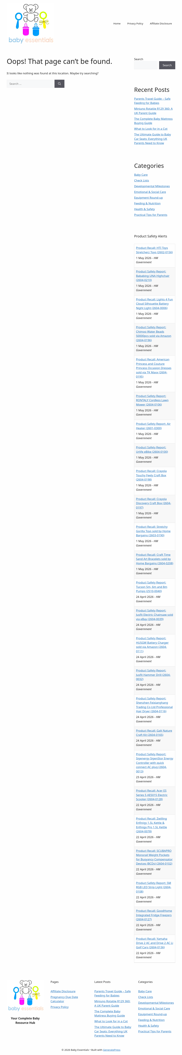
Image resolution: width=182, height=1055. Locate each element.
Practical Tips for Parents (150, 215)
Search (138, 59)
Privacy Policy (135, 23)
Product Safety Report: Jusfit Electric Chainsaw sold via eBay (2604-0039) (154, 614)
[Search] (59, 84)
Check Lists (141, 180)
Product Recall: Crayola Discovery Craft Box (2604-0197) (153, 503)
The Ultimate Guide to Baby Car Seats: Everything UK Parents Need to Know (152, 138)
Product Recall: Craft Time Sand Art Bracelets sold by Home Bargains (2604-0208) (154, 559)
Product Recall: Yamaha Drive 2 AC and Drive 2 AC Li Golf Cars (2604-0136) (154, 943)
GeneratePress (111, 1049)
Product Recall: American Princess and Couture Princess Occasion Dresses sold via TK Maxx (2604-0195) (153, 367)
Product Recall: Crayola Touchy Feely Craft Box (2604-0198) (151, 475)
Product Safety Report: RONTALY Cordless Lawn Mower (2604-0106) (152, 400)
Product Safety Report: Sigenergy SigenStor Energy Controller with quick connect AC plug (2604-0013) (154, 762)
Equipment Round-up (148, 198)
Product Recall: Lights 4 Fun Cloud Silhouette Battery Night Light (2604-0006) (154, 303)
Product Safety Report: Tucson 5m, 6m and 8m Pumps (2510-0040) (151, 586)
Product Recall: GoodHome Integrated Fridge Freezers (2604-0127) (154, 915)
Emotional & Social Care (150, 192)
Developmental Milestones (152, 186)
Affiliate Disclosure (161, 23)
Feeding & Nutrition (147, 203)
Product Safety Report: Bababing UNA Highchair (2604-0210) (152, 275)
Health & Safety (144, 209)
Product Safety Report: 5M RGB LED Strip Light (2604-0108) (153, 887)
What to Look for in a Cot (150, 129)
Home (117, 23)
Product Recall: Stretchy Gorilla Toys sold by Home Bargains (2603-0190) (153, 531)
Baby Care (141, 175)
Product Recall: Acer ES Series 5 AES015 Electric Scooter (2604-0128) (151, 795)
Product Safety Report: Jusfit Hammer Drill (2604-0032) (153, 674)
